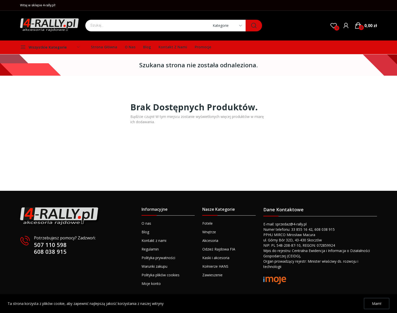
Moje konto (151, 283)
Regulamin (150, 249)
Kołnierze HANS (215, 266)
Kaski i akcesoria (215, 257)
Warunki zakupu (154, 266)
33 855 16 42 (301, 229)
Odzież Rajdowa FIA (218, 249)
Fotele (207, 223)
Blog (145, 231)
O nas (146, 223)
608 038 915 (50, 251)
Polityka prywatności (158, 257)
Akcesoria (210, 240)
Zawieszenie (212, 275)
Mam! (376, 303)
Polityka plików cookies (161, 275)
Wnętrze (209, 231)
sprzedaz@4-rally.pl (291, 224)
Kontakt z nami (154, 240)
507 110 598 (50, 244)
